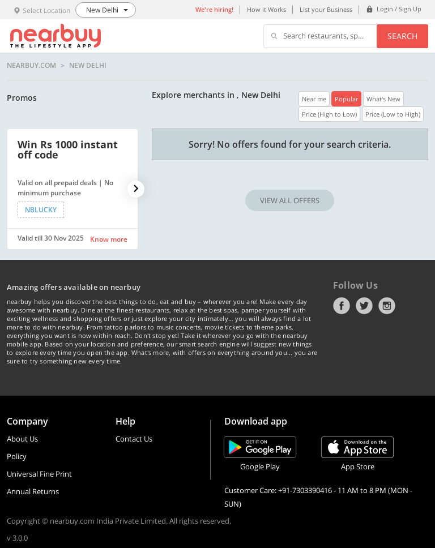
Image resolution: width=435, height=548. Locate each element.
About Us (22, 439)
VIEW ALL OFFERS (289, 200)
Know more (108, 239)
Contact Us (134, 439)
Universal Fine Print (39, 474)
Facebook (341, 305)
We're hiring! (214, 9)
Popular (346, 99)
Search (402, 36)
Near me (314, 99)
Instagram (386, 305)
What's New (383, 99)
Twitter (364, 305)
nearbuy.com (31, 66)
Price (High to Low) (329, 114)
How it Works (266, 9)
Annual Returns (33, 491)
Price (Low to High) (392, 114)
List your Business (326, 9)
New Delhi (87, 66)
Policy (17, 456)
